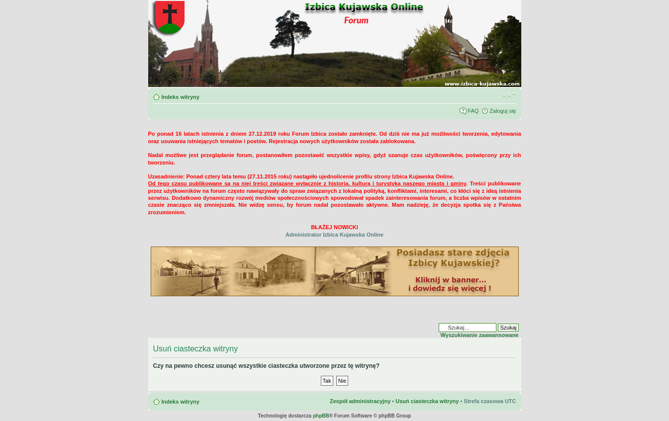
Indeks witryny (180, 97)
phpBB (321, 416)
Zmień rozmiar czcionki (509, 94)
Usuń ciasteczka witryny (427, 401)
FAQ (473, 111)
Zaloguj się (502, 111)
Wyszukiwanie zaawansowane (480, 335)
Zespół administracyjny (360, 401)
